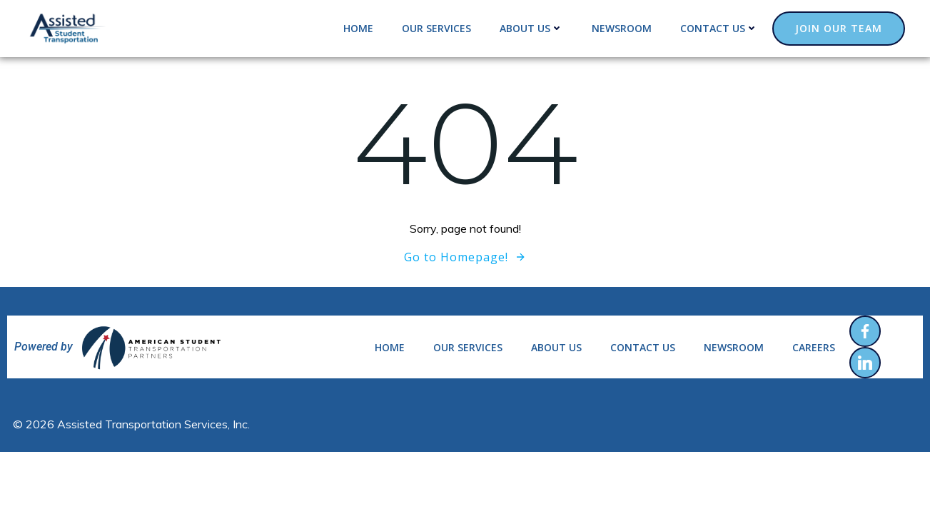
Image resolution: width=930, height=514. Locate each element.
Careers (813, 347)
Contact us (719, 28)
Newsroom (622, 28)
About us (531, 28)
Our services (436, 28)
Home (358, 28)
